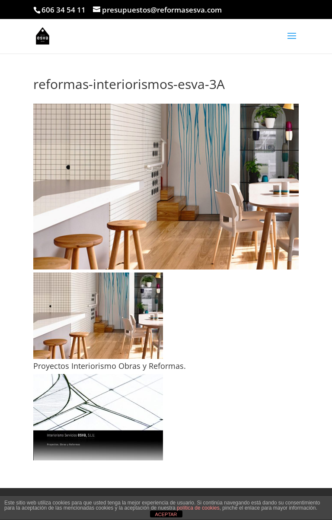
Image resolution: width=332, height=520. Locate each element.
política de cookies (198, 508)
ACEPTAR (166, 514)
